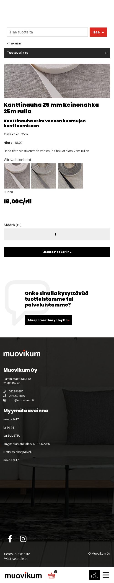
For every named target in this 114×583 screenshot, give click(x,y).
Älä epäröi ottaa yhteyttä (49, 320)
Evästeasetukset (15, 558)
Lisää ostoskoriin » (57, 252)
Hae (98, 32)
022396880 (13, 391)
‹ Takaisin (14, 43)
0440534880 (14, 396)
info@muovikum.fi (18, 400)
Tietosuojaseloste (16, 554)
